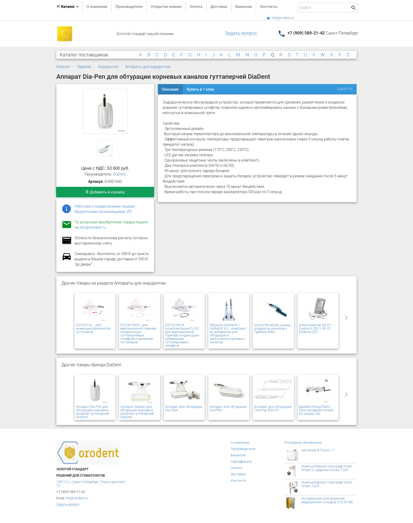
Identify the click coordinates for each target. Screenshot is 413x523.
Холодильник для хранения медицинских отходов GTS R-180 (327, 500)
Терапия (84, 67)
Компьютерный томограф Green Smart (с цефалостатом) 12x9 (327, 468)
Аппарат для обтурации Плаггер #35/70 (272, 408)
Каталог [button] (67, 6)
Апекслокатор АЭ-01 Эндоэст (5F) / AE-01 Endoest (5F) (315, 328)
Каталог (63, 67)
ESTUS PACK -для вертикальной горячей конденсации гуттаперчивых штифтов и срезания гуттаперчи (138, 333)
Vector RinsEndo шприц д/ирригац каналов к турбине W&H (272, 328)
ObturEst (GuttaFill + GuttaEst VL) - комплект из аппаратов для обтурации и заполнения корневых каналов (228, 333)
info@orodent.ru (280, 18)
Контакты (268, 6)
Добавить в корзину (105, 192)
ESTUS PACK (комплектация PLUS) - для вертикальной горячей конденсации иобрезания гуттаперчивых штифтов (183, 335)
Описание (170, 89)
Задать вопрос (241, 33)
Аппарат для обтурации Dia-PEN (228, 408)
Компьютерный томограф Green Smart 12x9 (327, 484)
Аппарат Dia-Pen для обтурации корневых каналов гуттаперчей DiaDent (92, 412)
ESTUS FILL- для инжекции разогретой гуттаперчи (93, 328)
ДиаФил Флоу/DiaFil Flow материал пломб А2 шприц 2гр (316, 410)
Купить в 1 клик (200, 89)
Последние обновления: (303, 442)
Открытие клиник (166, 6)
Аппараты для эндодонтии (147, 67)
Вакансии (243, 6)
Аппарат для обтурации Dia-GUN (183, 408)
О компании (97, 6)
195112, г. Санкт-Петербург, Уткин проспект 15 (90, 483)
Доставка (218, 6)
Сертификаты (241, 461)
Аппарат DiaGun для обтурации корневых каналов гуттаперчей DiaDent (137, 412)
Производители (128, 6)
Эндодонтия (108, 67)
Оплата (196, 6)
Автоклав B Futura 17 (318, 450)
